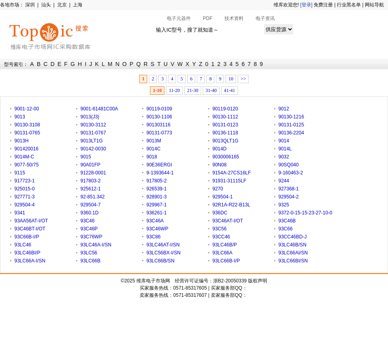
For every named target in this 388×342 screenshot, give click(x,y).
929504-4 (24, 205)
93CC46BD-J (292, 237)
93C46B (287, 221)
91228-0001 (93, 173)
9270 (217, 189)
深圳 (30, 5)
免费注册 (323, 5)
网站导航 (374, 5)
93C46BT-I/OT (29, 229)
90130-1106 (159, 117)
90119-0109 (159, 109)
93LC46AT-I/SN (163, 245)
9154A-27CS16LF (231, 173)
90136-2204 (291, 133)
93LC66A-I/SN (29, 261)
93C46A (155, 221)
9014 (283, 141)
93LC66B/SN (160, 261)
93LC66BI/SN (293, 261)
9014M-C (24, 157)
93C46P (89, 229)
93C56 (219, 229)
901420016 (26, 149)
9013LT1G (91, 141)
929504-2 (288, 197)
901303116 (158, 125)
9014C (153, 149)
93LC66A (222, 253)
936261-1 (156, 213)
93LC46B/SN (292, 245)
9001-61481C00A (99, 109)
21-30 (192, 90)
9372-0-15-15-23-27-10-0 (305, 213)
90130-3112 (93, 125)
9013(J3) (89, 117)
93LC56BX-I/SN (163, 253)
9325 (283, 205)
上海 (77, 5)
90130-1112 (225, 117)
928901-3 (156, 197)
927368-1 (288, 189)
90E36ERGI (159, 165)
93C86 (153, 237)
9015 (85, 157)
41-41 (229, 90)
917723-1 (24, 181)
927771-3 (24, 197)
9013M (153, 141)
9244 (283, 181)
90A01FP (90, 165)
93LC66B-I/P (226, 261)
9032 (283, 157)
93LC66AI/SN (293, 253)
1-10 (157, 90)
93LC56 (88, 253)
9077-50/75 (26, 165)
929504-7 (90, 205)
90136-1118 (225, 133)
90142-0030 (93, 149)
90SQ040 (288, 165)
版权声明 (257, 281)
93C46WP (157, 229)
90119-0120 (225, 109)
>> (243, 79)
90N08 (219, 165)
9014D (219, 149)
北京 (62, 5)
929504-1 (222, 197)
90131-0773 (159, 133)
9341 (19, 213)
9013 (19, 117)
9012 (283, 109)
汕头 (46, 5)
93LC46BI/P (27, 253)
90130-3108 (27, 125)
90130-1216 (291, 117)
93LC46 (22, 245)
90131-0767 (93, 133)
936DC (219, 213)
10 (230, 79)
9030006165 (225, 157)
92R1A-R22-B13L (231, 205)
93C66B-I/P (26, 237)
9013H (21, 141)
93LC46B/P (224, 245)
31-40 (211, 90)
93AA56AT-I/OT (31, 221)
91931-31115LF (229, 181)
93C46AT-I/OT (227, 221)
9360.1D (89, 213)
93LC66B (90, 261)
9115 (19, 173)
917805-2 (156, 181)
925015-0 (24, 189)
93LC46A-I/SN (95, 245)
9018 (151, 157)
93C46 (87, 221)
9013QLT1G (225, 141)
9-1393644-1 (160, 173)
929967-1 (156, 205)
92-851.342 (92, 197)
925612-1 (90, 189)
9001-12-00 (26, 109)
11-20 (174, 90)
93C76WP (91, 237)
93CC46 (221, 237)
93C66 (285, 229)
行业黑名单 (349, 5)
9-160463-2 (290, 173)
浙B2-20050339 (230, 281)
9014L (285, 149)
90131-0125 (291, 125)
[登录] (306, 5)
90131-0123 (225, 125)
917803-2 (90, 181)
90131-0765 (27, 133)
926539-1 (156, 189)
